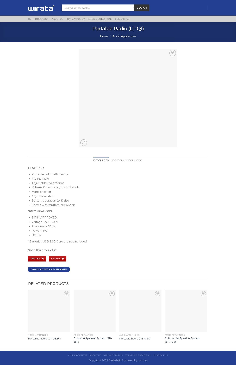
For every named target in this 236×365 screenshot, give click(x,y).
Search (142, 7)
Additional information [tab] (127, 160)
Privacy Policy (75, 19)
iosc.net (143, 360)
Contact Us (122, 19)
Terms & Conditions (100, 19)
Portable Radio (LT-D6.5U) (44, 338)
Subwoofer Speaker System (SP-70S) (182, 340)
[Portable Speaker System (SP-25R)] (95, 311)
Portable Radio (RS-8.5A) (134, 338)
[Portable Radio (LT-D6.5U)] (49, 311)
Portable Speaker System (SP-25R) (93, 340)
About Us (57, 19)
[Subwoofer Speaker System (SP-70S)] (186, 311)
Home (104, 36)
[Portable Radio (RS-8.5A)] (140, 311)
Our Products (38, 19)
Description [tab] (101, 160)
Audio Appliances (124, 36)
